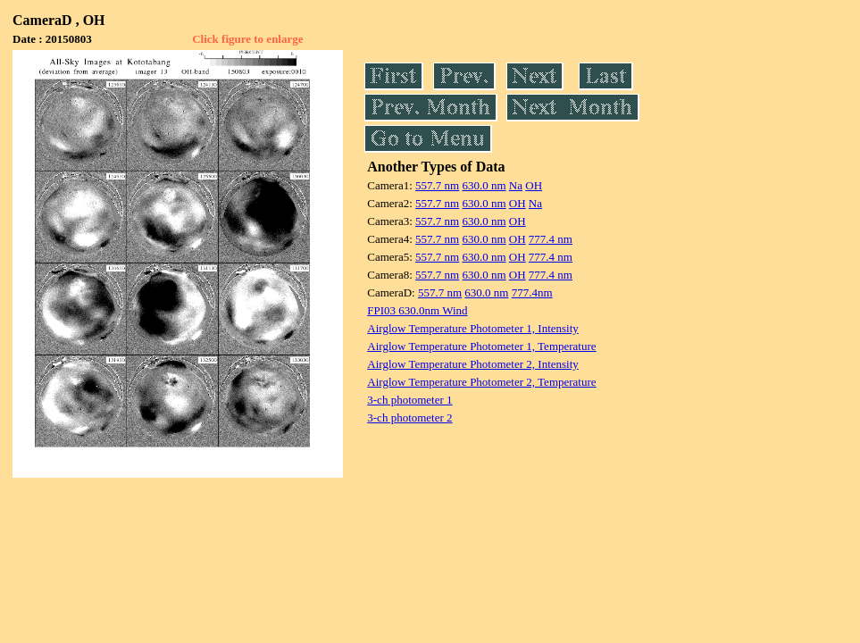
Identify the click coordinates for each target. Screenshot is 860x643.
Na (515, 185)
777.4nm (532, 292)
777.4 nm (550, 239)
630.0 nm (483, 185)
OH (533, 185)
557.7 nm (437, 185)
